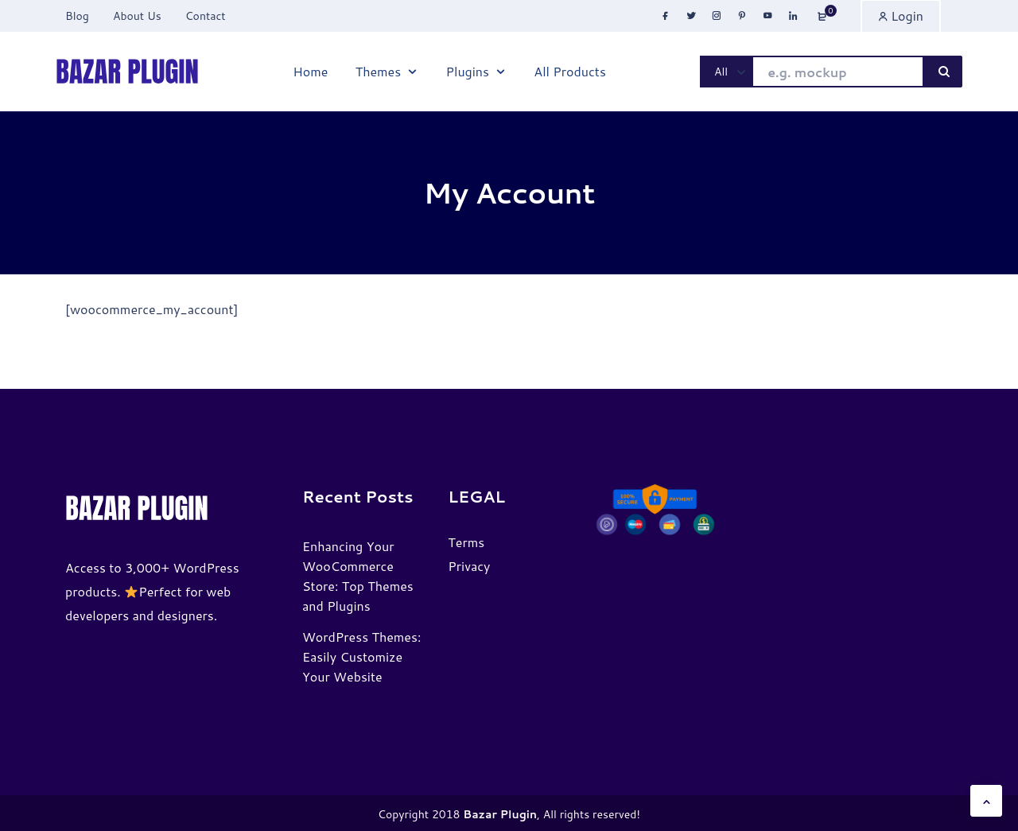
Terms (466, 542)
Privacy (469, 566)
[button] (986, 801)
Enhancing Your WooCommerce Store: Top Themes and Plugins (358, 576)
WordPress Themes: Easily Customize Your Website (361, 656)
